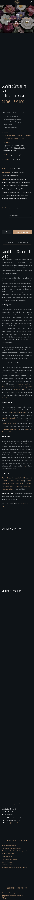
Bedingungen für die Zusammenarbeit (14, 829)
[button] (31, 2)
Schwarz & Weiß (8, 477)
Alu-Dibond (24, 189)
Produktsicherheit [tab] (23, 236)
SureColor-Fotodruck (8, 411)
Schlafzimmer (15, 189)
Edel (18, 179)
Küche (4, 182)
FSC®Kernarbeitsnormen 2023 (12, 876)
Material (4, 207)
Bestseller (18, 480)
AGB (3, 863)
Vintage (14, 192)
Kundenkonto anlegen (9, 854)
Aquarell (9, 173)
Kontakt (4, 865)
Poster (14, 173)
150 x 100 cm (8, 132)
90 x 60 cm (16, 129)
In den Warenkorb (22, 225)
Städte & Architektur (17, 474)
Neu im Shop (14, 169)
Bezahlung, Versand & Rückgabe (12, 857)
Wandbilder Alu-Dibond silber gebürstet (15, 812)
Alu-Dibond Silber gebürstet (20, 380)
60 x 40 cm (7, 129)
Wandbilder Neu (7, 480)
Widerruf (5, 860)
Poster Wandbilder (8, 815)
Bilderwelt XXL (16, 176)
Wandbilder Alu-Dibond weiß (11, 810)
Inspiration (27, 480)
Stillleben (5, 179)
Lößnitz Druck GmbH (9, 417)
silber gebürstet (22, 192)
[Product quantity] (7, 225)
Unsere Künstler (7, 823)
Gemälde (20, 173)
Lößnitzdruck (24, 179)
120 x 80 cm (26, 129)
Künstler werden (7, 826)
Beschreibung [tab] (9, 236)
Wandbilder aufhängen (9, 821)
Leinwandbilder (7, 818)
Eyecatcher (5, 186)
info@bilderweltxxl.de (14, 784)
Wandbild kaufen (15, 186)
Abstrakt (28, 474)
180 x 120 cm (19, 132)
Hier (25, 459)
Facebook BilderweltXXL (11, 423)
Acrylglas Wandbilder (9, 807)
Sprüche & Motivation (23, 477)
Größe (4, 201)
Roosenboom (6, 192)
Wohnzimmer (24, 182)
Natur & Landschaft (24, 19)
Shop (4, 19)
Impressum (5, 868)
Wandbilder (12, 19)
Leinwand (16, 383)
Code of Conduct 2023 (9, 874)
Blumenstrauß (6, 176)
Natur (24, 186)
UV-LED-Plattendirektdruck (17, 406)
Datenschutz (6, 871)
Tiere (3, 471)
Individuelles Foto (7, 482)
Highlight (9, 182)
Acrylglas (16, 182)
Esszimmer (12, 179)
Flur (25, 173)
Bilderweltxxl (26, 176)
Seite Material (6, 391)
